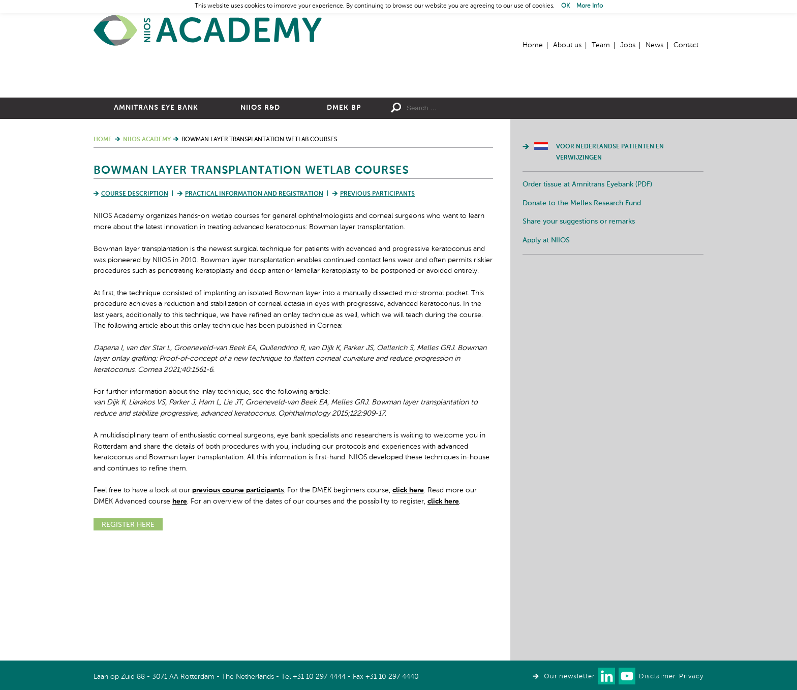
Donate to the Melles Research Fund (582, 314)
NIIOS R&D (260, 219)
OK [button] (565, 6)
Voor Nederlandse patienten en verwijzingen (610, 263)
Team (601, 45)
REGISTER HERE (128, 636)
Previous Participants (377, 305)
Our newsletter (569, 676)
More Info (589, 6)
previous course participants (238, 601)
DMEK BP (344, 219)
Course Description (134, 305)
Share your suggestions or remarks (579, 332)
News (654, 45)
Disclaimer (657, 676)
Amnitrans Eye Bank (156, 219)
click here (408, 601)
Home (208, 30)
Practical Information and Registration (254, 305)
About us (567, 45)
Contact (685, 45)
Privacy (691, 676)
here (179, 612)
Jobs (627, 45)
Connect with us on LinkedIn (606, 676)
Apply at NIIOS (546, 351)
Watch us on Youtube (627, 676)
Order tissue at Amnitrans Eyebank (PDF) (587, 295)
